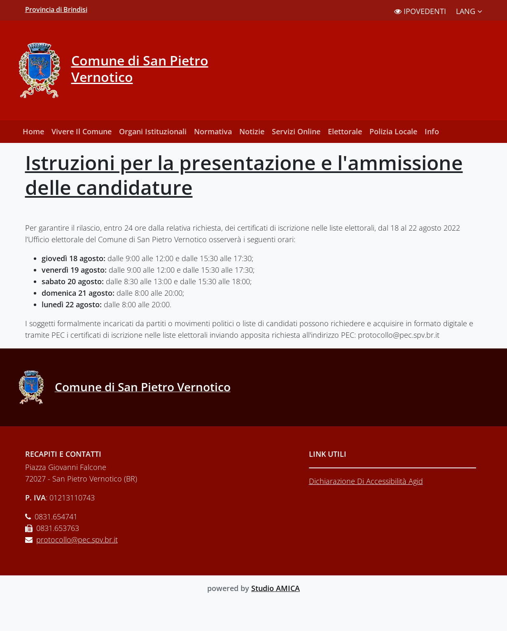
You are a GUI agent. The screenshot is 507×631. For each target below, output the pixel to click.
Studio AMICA (275, 588)
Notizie (251, 131)
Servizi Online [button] (296, 131)
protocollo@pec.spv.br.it (77, 540)
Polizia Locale (393, 131)
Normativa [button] (213, 131)
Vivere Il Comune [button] (81, 131)
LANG (469, 11)
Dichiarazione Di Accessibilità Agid (366, 481)
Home (33, 131)
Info (432, 131)
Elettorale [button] (345, 131)
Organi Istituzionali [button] (153, 131)
